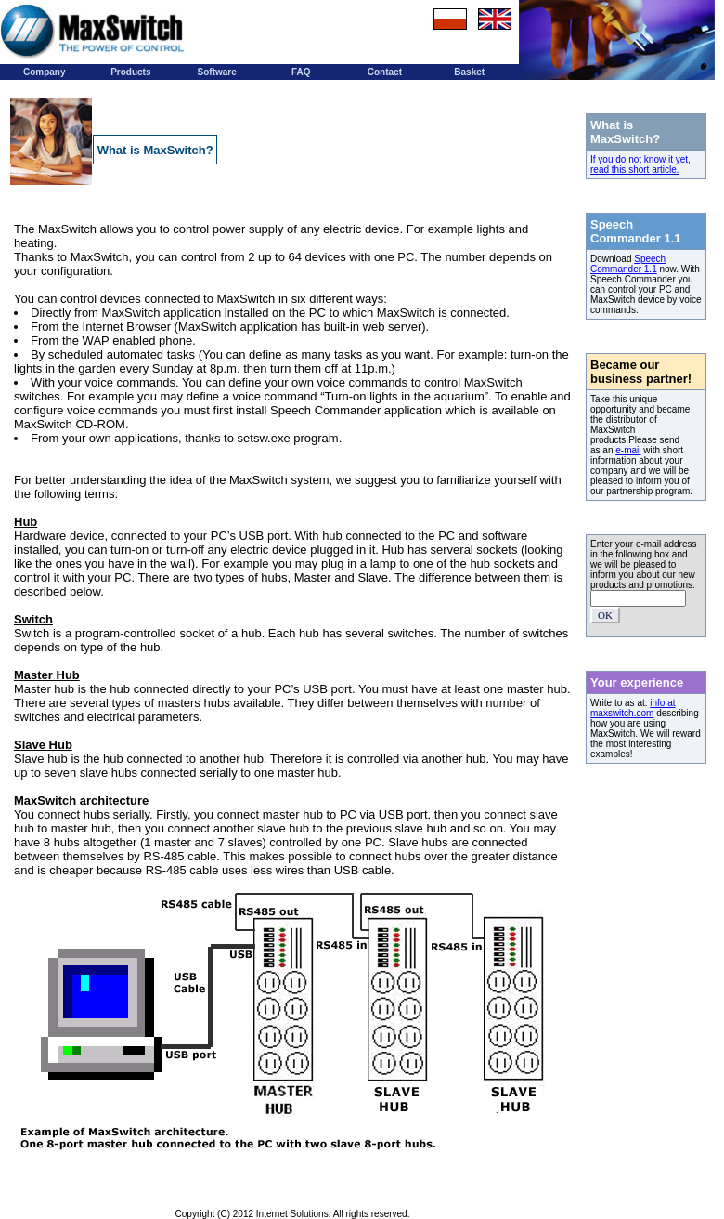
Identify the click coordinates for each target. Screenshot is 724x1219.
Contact (385, 72)
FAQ (301, 72)
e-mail (627, 450)
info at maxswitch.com (633, 708)
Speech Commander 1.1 (628, 264)
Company (44, 72)
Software (217, 72)
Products (130, 72)
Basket (469, 72)
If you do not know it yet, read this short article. (640, 164)
